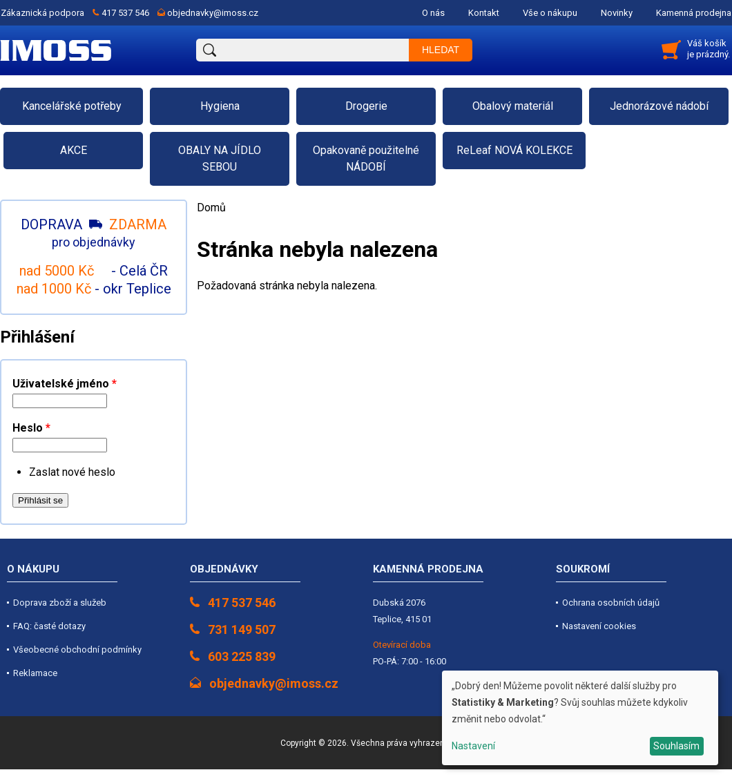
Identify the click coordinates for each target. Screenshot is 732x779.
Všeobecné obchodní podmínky (77, 649)
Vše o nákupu (550, 13)
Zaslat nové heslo (72, 472)
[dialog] (580, 718)
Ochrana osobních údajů (610, 602)
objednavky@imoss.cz (212, 13)
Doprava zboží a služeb (59, 602)
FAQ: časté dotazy (49, 626)
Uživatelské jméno (64, 383)
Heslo (31, 427)
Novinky (617, 13)
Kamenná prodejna (693, 13)
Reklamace (35, 673)
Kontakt (483, 13)
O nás (433, 13)
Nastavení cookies (599, 626)
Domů (211, 207)
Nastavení (473, 745)
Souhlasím (676, 745)
